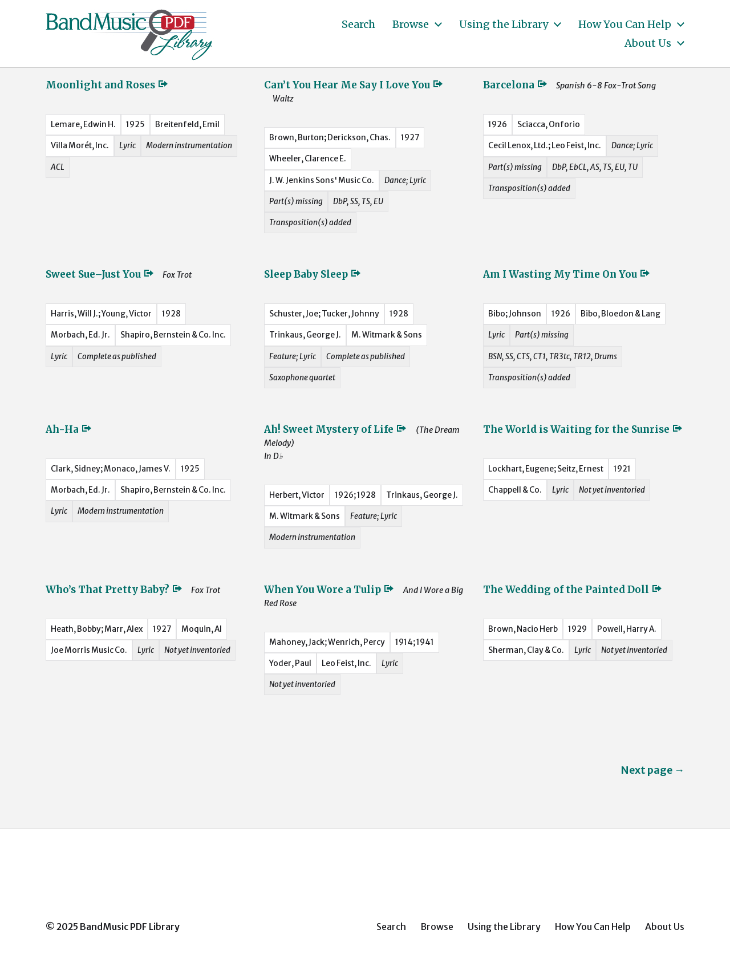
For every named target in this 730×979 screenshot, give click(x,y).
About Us (647, 43)
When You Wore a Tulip (329, 589)
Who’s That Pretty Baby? (114, 589)
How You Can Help (624, 24)
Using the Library (503, 24)
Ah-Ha (69, 429)
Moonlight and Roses (107, 85)
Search (358, 24)
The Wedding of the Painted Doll (573, 589)
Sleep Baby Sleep (313, 274)
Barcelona (515, 85)
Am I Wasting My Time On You (567, 274)
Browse (410, 24)
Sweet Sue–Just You (100, 274)
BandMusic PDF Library (130, 926)
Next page (652, 770)
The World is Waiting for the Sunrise (583, 429)
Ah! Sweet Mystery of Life (335, 429)
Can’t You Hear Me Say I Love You (354, 85)
